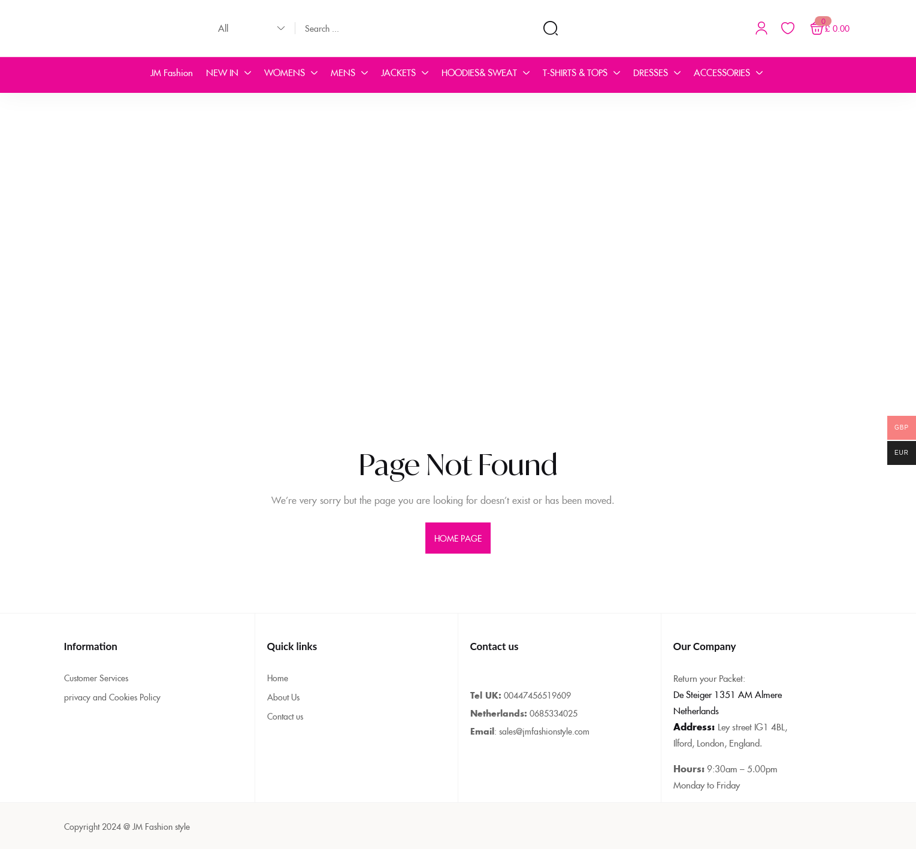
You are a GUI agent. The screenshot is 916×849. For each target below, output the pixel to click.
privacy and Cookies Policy (112, 697)
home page (458, 538)
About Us (283, 697)
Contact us (285, 716)
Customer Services (96, 678)
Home (277, 678)
